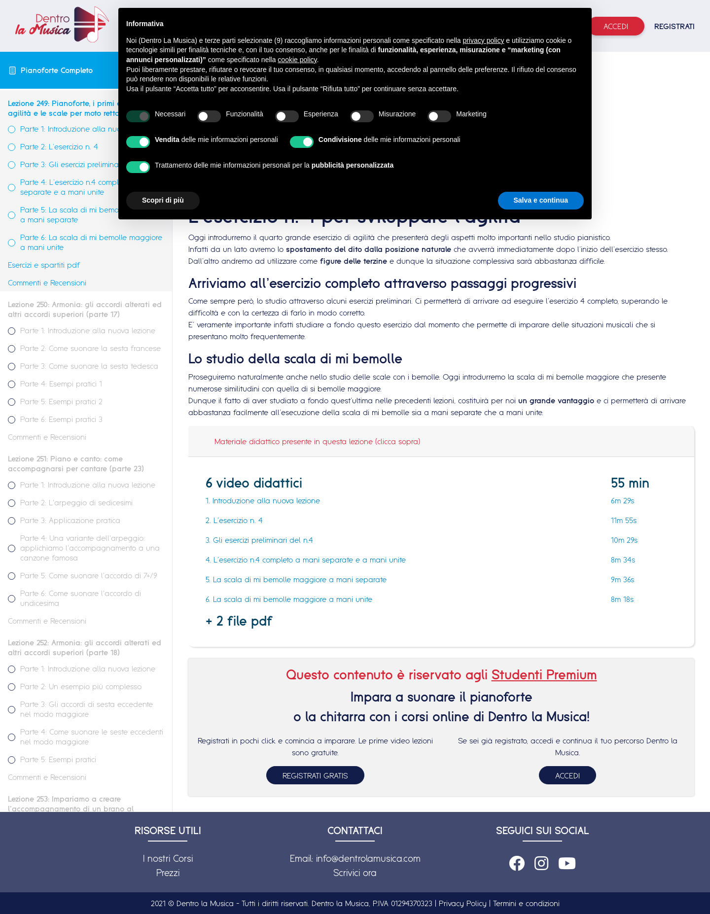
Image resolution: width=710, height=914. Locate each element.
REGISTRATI (674, 26)
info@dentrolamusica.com (368, 858)
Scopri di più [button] (163, 200)
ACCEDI (567, 775)
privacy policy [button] (483, 40)
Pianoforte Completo (57, 70)
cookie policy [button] (297, 60)
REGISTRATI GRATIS (315, 775)
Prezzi (167, 873)
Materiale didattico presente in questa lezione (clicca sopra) (317, 441)
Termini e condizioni (526, 903)
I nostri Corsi (168, 858)
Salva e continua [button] (541, 200)
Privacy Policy (463, 903)
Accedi (616, 26)
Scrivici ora (355, 873)
